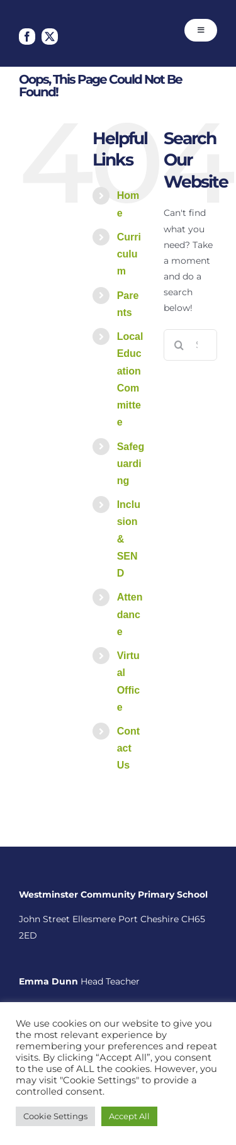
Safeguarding (131, 463)
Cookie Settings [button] (55, 1116)
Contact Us (128, 748)
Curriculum (129, 254)
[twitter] (50, 36)
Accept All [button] (129, 1116)
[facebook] (27, 36)
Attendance (130, 614)
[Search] (179, 345)
